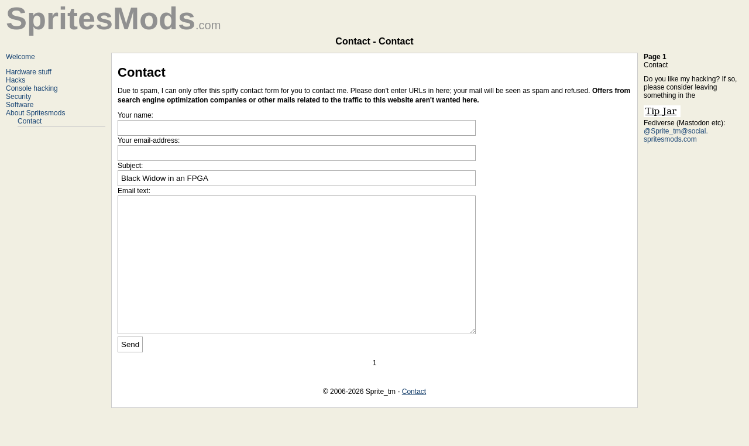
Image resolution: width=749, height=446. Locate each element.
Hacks (15, 80)
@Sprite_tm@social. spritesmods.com (676, 135)
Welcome (20, 57)
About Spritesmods (35, 113)
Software (19, 105)
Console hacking (32, 88)
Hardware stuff (28, 72)
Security (18, 96)
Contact (30, 121)
